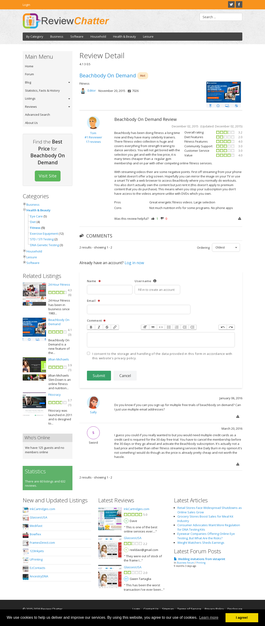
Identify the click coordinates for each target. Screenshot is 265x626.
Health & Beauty (124, 36)
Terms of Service (189, 609)
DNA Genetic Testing (44, 245)
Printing (200, 562)
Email (93, 301)
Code (161, 327)
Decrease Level (185, 327)
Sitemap (168, 609)
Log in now (134, 262)
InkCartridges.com (42, 509)
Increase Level (193, 327)
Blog (28, 82)
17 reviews (93, 142)
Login (26, 5)
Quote (153, 327)
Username (146, 281)
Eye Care (36, 216)
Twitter (231, 4)
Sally (93, 412)
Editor (92, 91)
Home (29, 66)
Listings (30, 98)
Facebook (239, 4)
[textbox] (161, 339)
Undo (223, 327)
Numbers (177, 327)
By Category (34, 36)
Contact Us (151, 609)
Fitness (35, 228)
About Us (31, 123)
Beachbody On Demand (58, 322)
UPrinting (36, 559)
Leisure (148, 36)
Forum (29, 74)
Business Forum (185, 562)
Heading (145, 327)
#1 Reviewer (93, 137)
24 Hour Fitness (59, 284)
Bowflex (35, 534)
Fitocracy (54, 394)
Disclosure (234, 609)
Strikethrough (107, 327)
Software (76, 36)
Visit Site (48, 176)
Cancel (125, 375)
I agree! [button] (242, 617)
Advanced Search (37, 114)
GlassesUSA (38, 517)
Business (56, 36)
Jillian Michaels (58, 359)
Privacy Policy (214, 609)
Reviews (31, 106)
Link (115, 327)
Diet (33, 222)
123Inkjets (37, 551)
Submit (99, 375)
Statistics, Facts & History (42, 90)
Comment (96, 320)
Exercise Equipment (44, 233)
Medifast (36, 526)
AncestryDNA (39, 576)
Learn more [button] (208, 617)
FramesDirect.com (42, 542)
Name (94, 281)
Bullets (169, 327)
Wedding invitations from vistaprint (201, 559)
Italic (99, 327)
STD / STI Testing (42, 239)
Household (98, 36)
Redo (231, 327)
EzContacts (37, 568)
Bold (91, 327)
